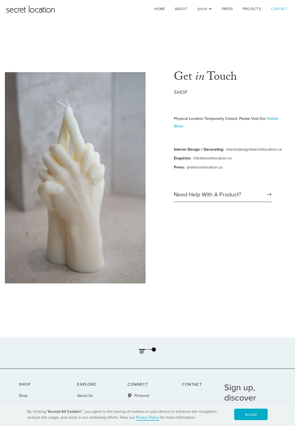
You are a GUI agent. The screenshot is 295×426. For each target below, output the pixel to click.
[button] (204, 9)
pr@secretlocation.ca (204, 167)
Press (227, 8)
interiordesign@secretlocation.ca (254, 149)
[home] (30, 9)
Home (159, 8)
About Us (85, 395)
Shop (23, 395)
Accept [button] (251, 414)
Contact (279, 8)
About (181, 8)
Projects (252, 8)
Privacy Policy (147, 417)
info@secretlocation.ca (212, 158)
